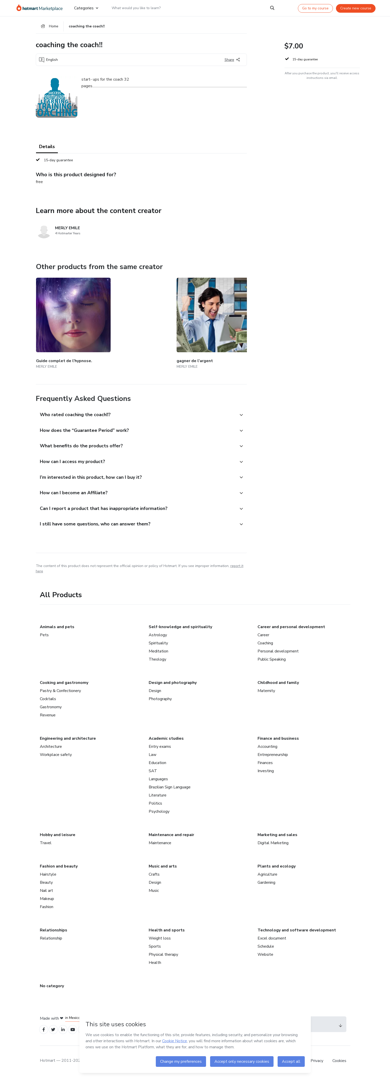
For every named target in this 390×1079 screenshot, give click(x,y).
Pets (44, 636)
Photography (160, 700)
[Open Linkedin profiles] (67, 1031)
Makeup (47, 900)
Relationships (53, 931)
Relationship (51, 939)
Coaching (265, 644)
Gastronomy (51, 708)
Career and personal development (291, 628)
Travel (46, 844)
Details (47, 150)
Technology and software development (297, 931)
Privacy (317, 1063)
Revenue (48, 716)
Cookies (339, 1063)
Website (265, 956)
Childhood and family (278, 684)
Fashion (46, 908)
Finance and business (278, 739)
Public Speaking (272, 660)
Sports (155, 947)
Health (155, 964)
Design (155, 692)
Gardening (266, 884)
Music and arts (163, 867)
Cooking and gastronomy (64, 684)
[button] (136, 405)
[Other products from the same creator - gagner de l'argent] (124, 320)
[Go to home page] (41, 8)
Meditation (158, 652)
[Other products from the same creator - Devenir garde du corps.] (245, 320)
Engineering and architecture (68, 739)
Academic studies (166, 739)
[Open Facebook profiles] (44, 1031)
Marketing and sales (277, 836)
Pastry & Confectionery (60, 692)
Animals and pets (57, 628)
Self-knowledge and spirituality (180, 628)
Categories (86, 8)
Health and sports (167, 931)
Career (263, 636)
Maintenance (160, 844)
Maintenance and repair (171, 836)
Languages (158, 780)
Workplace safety (56, 756)
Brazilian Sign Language (170, 788)
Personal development (278, 652)
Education (157, 764)
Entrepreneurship (273, 756)
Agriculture (267, 875)
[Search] (272, 8)
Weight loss (160, 939)
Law (152, 756)
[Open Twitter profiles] (55, 1031)
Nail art (46, 892)
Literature (157, 796)
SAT (153, 772)
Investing (266, 772)
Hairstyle (48, 875)
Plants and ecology (277, 867)
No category (52, 987)
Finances (265, 764)
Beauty (46, 884)
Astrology (158, 636)
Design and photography (173, 684)
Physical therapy (163, 956)
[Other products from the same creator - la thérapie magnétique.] (184, 320)
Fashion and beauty (59, 867)
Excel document (272, 939)
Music (154, 892)
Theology (157, 660)
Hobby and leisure (57, 836)
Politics (155, 804)
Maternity (266, 692)
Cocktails (48, 700)
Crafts (154, 875)
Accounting (267, 748)
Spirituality (158, 644)
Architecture (51, 748)
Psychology (159, 813)
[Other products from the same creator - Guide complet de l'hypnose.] (64, 319)
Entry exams (160, 748)
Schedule (266, 947)
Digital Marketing (273, 844)
